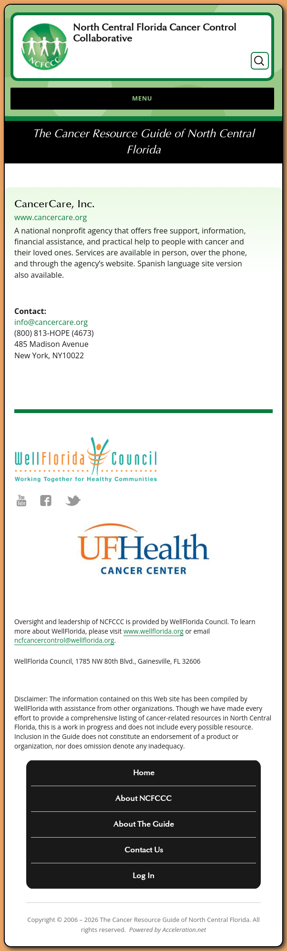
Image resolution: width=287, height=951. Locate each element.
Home (143, 773)
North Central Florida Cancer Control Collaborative (154, 33)
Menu (142, 98)
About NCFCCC (143, 798)
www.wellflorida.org (153, 631)
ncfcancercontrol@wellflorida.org (64, 640)
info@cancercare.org (51, 322)
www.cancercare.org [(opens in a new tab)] (50, 217)
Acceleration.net (184, 929)
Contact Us (143, 850)
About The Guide (143, 824)
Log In (143, 875)
